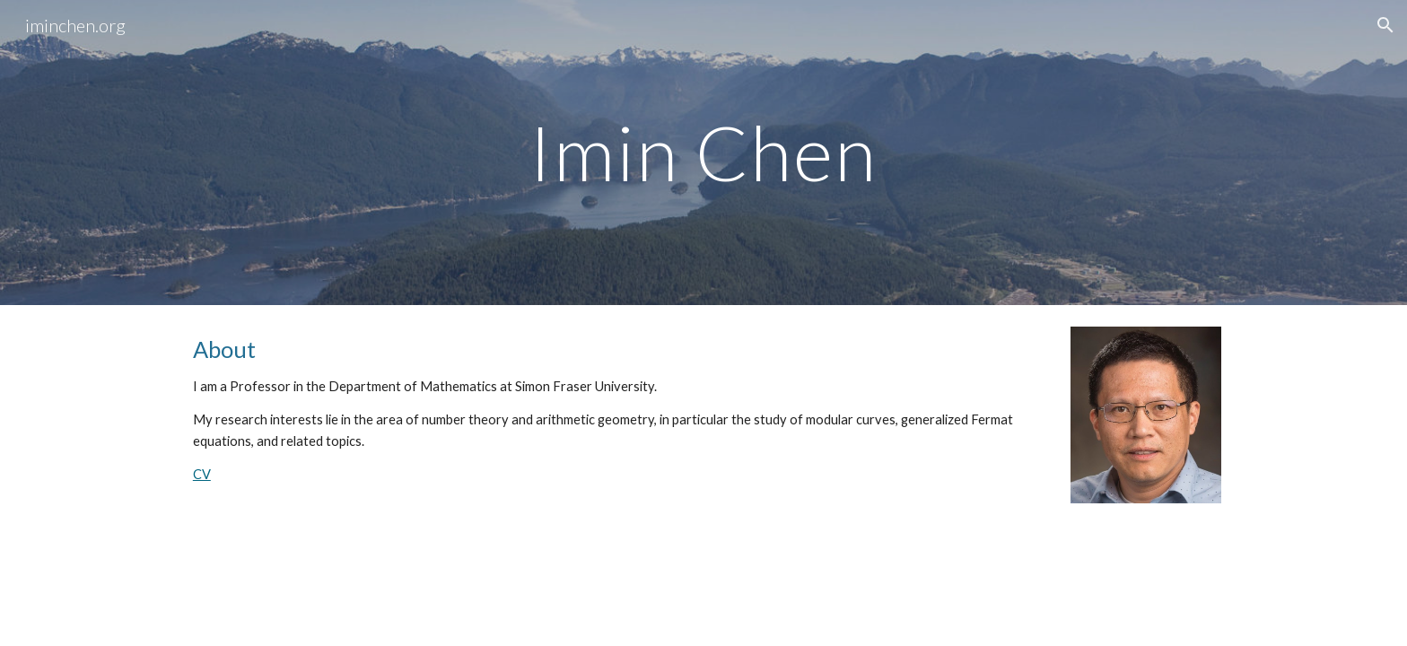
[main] (703, 152)
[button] (1385, 25)
